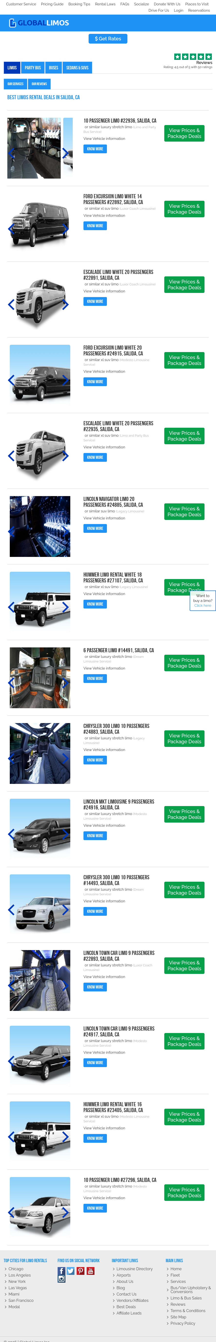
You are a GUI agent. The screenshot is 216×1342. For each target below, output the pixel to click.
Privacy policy (183, 1317)
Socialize (49, 4)
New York (17, 1275)
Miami (14, 1288)
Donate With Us (76, 4)
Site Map (178, 1310)
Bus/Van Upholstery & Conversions (191, 1283)
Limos (12, 61)
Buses (53, 61)
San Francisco (21, 1294)
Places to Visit (107, 4)
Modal (14, 1300)
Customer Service (21, 4)
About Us (125, 1275)
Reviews (178, 1298)
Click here (202, 605)
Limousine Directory (135, 1262)
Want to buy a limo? (203, 601)
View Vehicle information (104, 132)
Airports (124, 1269)
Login (177, 4)
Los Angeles (20, 1269)
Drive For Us (156, 4)
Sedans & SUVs (77, 61)
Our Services (15, 77)
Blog (121, 1281)
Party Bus (33, 61)
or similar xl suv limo (102, 202)
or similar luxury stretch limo (109, 120)
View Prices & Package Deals (184, 127)
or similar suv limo (100, 505)
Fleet (175, 1269)
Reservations (199, 4)
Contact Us (127, 1288)
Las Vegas (18, 1281)
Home (176, 1262)
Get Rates (108, 32)
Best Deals (126, 1300)
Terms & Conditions (188, 1304)
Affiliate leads (129, 1307)
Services (178, 1275)
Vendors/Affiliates (133, 1294)
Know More (95, 142)
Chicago (16, 1262)
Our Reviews (39, 77)
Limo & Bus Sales (186, 1291)
